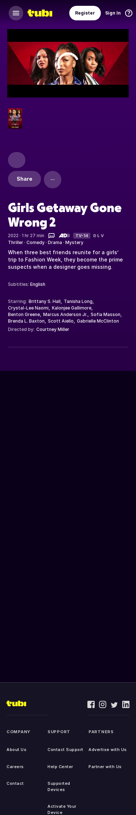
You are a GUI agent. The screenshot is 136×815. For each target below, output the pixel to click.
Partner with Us (105, 766)
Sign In (113, 13)
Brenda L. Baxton (26, 321)
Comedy (35, 242)
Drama (55, 242)
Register (85, 13)
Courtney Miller (52, 329)
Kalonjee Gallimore (71, 308)
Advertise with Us (107, 749)
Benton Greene (24, 314)
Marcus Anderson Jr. (65, 314)
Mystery (74, 242)
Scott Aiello (61, 321)
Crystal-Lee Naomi (28, 308)
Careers (15, 766)
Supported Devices (59, 786)
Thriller (15, 242)
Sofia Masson (105, 314)
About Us (16, 749)
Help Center (60, 766)
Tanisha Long (78, 301)
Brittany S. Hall (45, 301)
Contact (15, 783)
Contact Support (65, 749)
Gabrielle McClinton (98, 321)
